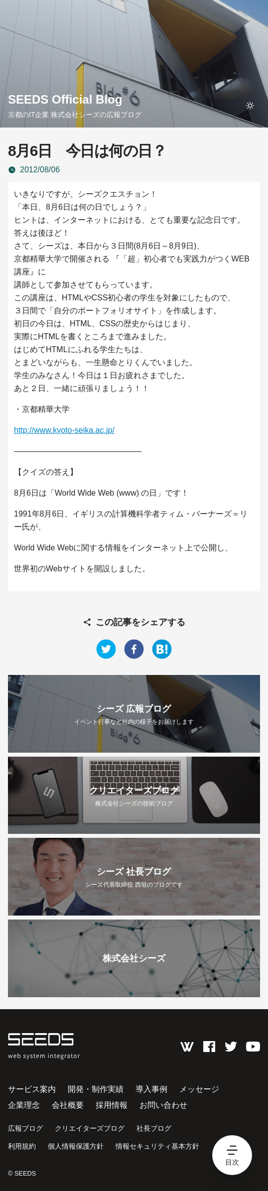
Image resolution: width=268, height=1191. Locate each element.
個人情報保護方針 (76, 1146)
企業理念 (24, 1105)
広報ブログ (25, 1128)
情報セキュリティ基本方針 (157, 1146)
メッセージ (199, 1089)
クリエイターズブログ (90, 1128)
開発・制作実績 (96, 1089)
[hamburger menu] (232, 1155)
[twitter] (106, 649)
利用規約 (22, 1146)
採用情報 (112, 1105)
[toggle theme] (250, 106)
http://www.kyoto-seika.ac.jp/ (64, 430)
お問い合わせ (163, 1105)
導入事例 (151, 1089)
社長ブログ (153, 1128)
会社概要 (68, 1105)
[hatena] (162, 649)
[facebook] (134, 649)
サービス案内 (32, 1089)
